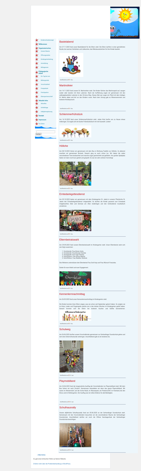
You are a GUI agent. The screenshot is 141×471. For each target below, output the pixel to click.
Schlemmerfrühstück (71, 114)
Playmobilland (67, 380)
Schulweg (64, 329)
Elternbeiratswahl (69, 239)
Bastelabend (66, 41)
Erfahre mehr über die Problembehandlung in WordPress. (52, 464)
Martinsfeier (66, 85)
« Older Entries (41, 455)
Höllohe (63, 145)
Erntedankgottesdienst (72, 194)
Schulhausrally (67, 407)
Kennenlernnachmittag (72, 294)
